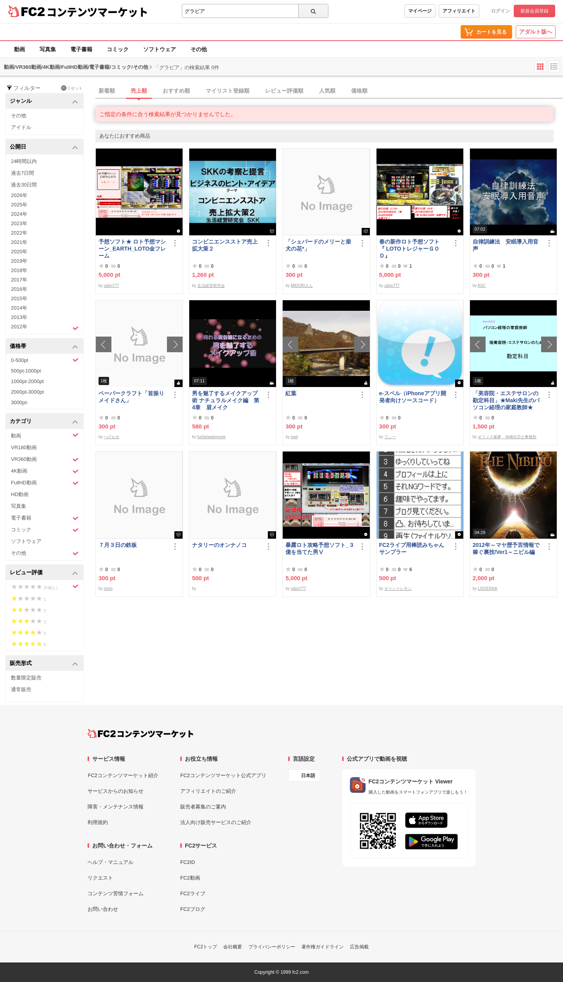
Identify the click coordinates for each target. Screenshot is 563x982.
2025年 (19, 205)
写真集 (47, 49)
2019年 (19, 261)
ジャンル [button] (44, 101)
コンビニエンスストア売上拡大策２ (225, 245)
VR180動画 (24, 447)
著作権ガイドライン (322, 947)
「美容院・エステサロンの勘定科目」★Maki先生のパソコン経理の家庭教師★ (506, 400)
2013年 (19, 317)
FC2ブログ (192, 909)
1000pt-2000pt (27, 381)
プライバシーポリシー (271, 947)
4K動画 (45, 471)
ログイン (500, 11)
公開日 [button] (44, 147)
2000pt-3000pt (27, 392)
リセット (71, 88)
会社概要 (232, 947)
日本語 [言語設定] (308, 775)
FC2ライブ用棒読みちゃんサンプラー (411, 548)
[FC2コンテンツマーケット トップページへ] (141, 733)
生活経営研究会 (211, 285)
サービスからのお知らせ (115, 791)
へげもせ (111, 437)
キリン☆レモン (398, 588)
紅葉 (290, 393)
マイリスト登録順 (227, 91)
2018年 (19, 270)
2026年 (19, 195)
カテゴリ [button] (44, 421)
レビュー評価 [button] (44, 573)
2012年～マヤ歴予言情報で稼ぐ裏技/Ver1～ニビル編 (506, 548)
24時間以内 (24, 161)
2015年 (19, 298)
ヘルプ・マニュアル (110, 862)
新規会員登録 (534, 11)
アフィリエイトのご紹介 (208, 791)
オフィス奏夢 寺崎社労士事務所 (507, 437)
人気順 (327, 91)
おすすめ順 (176, 91)
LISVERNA (487, 588)
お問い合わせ (103, 909)
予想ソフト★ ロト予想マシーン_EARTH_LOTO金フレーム (132, 248)
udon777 (111, 285)
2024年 (19, 214)
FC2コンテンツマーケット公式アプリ (223, 775)
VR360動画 (45, 459)
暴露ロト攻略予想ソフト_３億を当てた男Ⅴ (319, 548)
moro (108, 588)
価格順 (359, 91)
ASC (482, 285)
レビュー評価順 (284, 91)
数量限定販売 (26, 678)
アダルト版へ (535, 32)
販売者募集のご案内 (203, 807)
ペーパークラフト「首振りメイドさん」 (131, 396)
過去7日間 (22, 173)
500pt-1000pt (26, 371)
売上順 (139, 91)
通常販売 (21, 689)
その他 (198, 49)
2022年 (19, 233)
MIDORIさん (302, 285)
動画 (19, 49)
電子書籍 (81, 49)
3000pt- (19, 402)
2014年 (19, 308)
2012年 (45, 328)
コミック (118, 49)
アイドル (21, 127)
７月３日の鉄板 (118, 545)
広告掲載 (359, 947)
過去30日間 (24, 185)
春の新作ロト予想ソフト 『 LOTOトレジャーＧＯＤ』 (412, 248)
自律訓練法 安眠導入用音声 (505, 245)
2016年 (19, 289)
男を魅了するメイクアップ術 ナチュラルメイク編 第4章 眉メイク (225, 400)
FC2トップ (205, 947)
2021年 (19, 242)
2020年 (19, 251)
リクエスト (100, 878)
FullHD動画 (45, 483)
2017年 (19, 280)
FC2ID (187, 862)
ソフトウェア (159, 49)
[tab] (329, 91)
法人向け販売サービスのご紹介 (215, 822)
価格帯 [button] (44, 346)
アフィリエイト (459, 11)
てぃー (390, 437)
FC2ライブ (192, 893)
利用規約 (98, 822)
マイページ (420, 11)
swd (294, 437)
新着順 (107, 91)
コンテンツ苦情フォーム (115, 893)
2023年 (19, 223)
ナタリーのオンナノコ (219, 545)
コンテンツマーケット (97, 11)
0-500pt (45, 360)
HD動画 (20, 494)
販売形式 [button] (44, 663)
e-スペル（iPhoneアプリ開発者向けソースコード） (412, 396)
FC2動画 (190, 878)
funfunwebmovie (211, 437)
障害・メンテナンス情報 (115, 807)
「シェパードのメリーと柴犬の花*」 (318, 245)
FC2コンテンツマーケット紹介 (123, 775)
